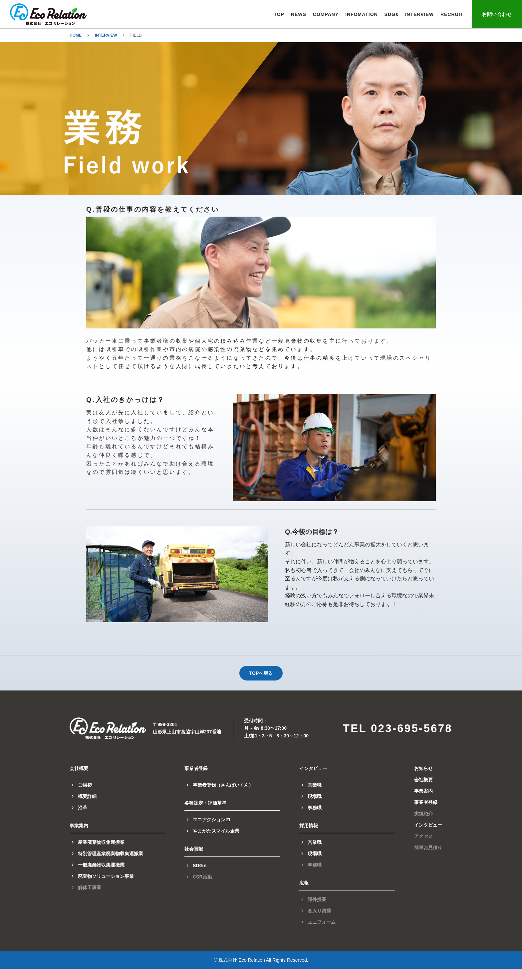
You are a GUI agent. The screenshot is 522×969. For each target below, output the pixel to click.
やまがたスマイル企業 (216, 831)
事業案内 (423, 791)
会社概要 (423, 779)
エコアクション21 (212, 819)
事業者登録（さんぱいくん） (223, 785)
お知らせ (423, 768)
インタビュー (428, 825)
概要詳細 (87, 796)
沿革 (82, 807)
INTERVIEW (106, 35)
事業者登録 (425, 802)
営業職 (315, 785)
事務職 (315, 807)
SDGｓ (200, 865)
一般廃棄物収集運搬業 (101, 865)
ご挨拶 (85, 785)
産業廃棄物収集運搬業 (101, 842)
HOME (76, 35)
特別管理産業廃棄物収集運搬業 (110, 853)
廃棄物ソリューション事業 (106, 876)
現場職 (315, 796)
